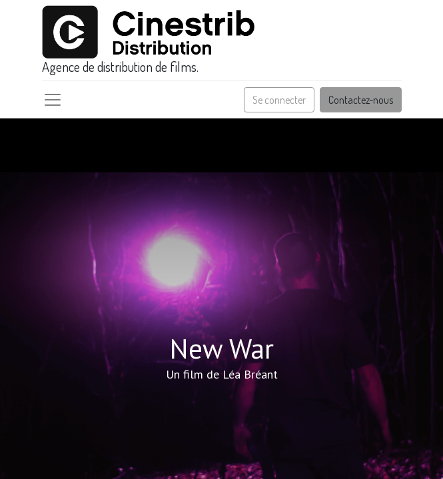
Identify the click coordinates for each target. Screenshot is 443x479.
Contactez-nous (360, 99)
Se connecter (279, 99)
